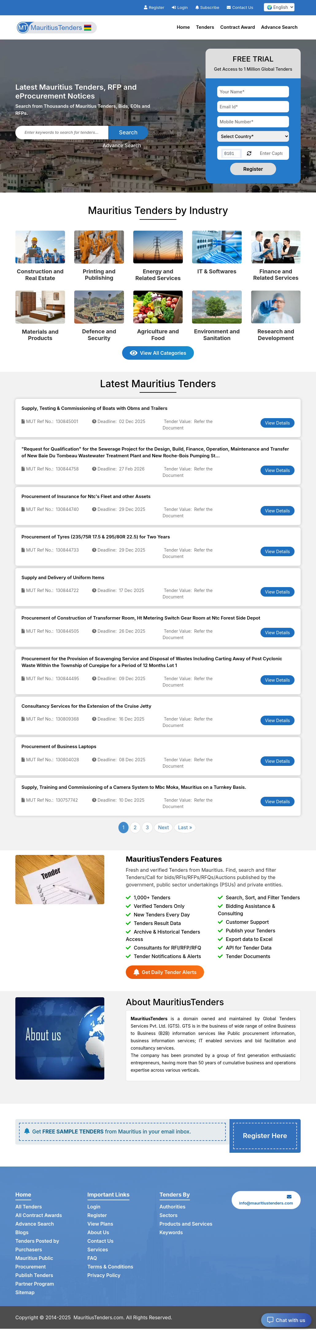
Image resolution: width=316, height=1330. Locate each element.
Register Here (265, 1137)
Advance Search (279, 27)
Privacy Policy (104, 1277)
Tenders (205, 27)
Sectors (169, 1217)
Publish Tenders (34, 1277)
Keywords (171, 1234)
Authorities (173, 1208)
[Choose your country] (253, 136)
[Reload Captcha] (249, 153)
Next (163, 827)
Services (97, 1251)
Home (183, 27)
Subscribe (207, 7)
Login (180, 7)
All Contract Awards (38, 1217)
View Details (277, 422)
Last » (185, 827)
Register (154, 7)
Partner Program (34, 1285)
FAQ (92, 1260)
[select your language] (279, 7)
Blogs (22, 1234)
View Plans (100, 1225)
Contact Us (240, 7)
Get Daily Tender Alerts (164, 972)
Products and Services (186, 1225)
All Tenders (28, 1208)
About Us (98, 1234)
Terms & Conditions (110, 1268)
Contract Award (237, 27)
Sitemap (25, 1294)
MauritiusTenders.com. (100, 1319)
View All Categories (158, 353)
